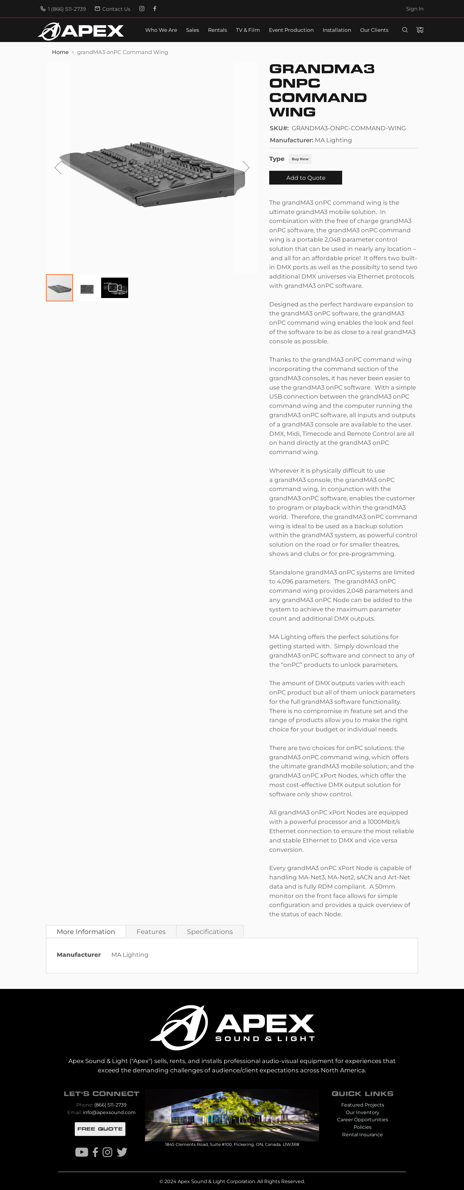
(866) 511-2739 (110, 1105)
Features (151, 931)
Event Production (291, 30)
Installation (337, 30)
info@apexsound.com (109, 1112)
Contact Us (112, 9)
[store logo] (81, 32)
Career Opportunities (362, 1119)
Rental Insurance (362, 1134)
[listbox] (300, 160)
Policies (363, 1127)
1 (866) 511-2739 (63, 9)
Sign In (414, 9)
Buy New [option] (300, 159)
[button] (58, 168)
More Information (86, 931)
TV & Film (248, 30)
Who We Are (161, 30)
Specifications (210, 931)
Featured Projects (362, 1105)
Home (61, 52)
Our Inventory (362, 1112)
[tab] (86, 931)
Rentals (217, 30)
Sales (192, 30)
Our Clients (374, 30)
